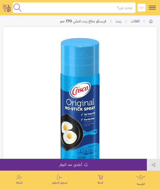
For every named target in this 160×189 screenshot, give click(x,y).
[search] (17, 7)
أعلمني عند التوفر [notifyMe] (73, 164)
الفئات (135, 21)
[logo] (142, 8)
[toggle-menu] (152, 7)
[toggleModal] (7, 7)
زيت (118, 21)
